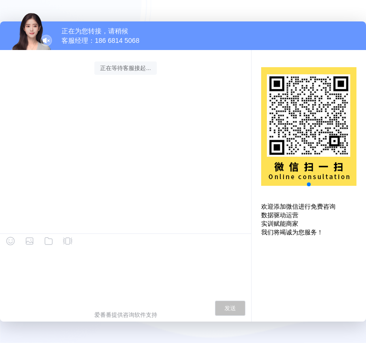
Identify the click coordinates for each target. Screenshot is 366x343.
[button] (309, 184)
